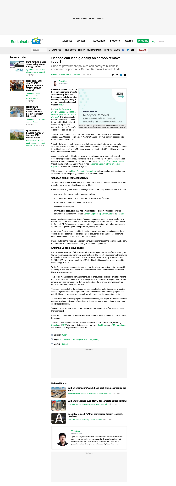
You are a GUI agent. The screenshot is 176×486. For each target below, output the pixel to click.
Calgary (35, 122)
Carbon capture (77, 339)
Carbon (37, 119)
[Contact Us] (133, 50)
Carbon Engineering (92, 214)
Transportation (94, 50)
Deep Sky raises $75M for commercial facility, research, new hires (95, 415)
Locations (55, 50)
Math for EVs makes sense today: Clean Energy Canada (36, 64)
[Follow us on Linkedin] (129, 50)
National (42, 72)
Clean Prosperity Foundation (83, 171)
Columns (129, 41)
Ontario (35, 98)
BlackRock (102, 325)
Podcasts (115, 41)
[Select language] (39, 50)
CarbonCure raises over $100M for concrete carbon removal (97, 401)
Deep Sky (120, 214)
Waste (117, 50)
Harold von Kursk (74, 393)
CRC (61, 105)
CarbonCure (107, 214)
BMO (64, 325)
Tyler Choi (29, 70)
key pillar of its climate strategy (111, 161)
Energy (81, 50)
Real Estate (70, 50)
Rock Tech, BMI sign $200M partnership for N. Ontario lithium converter (35, 85)
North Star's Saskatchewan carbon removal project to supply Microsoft (34, 111)
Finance (108, 50)
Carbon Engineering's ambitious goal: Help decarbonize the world (97, 389)
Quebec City (30, 146)
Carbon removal (65, 75)
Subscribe (143, 41)
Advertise (67, 41)
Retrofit (42, 143)
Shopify (54, 325)
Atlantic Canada (102, 404)
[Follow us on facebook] (124, 50)
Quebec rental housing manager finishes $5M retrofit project (35, 134)
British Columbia (105, 393)
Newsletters (99, 41)
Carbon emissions (88, 404)
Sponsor (81, 41)
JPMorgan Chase (118, 325)
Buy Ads (142, 50)
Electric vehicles (32, 72)
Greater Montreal (96, 419)
